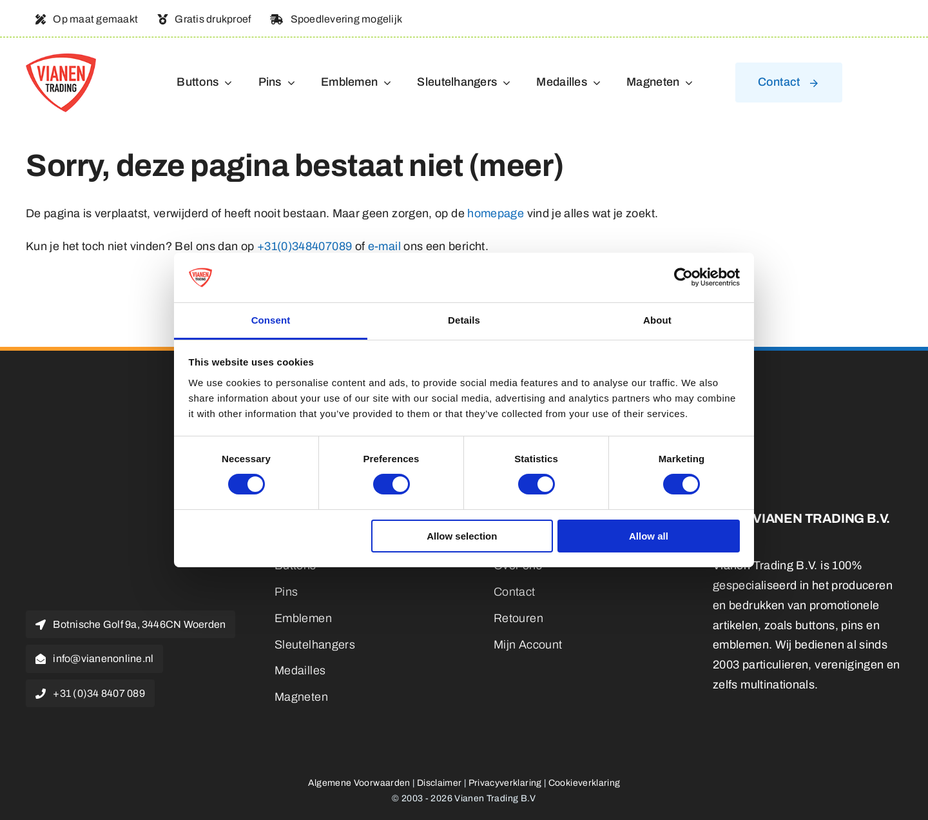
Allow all (648, 536)
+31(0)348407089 (304, 246)
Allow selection (462, 536)
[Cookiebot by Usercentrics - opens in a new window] (683, 277)
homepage (495, 213)
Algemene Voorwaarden (359, 783)
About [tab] (657, 320)
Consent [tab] (271, 320)
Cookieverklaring (584, 783)
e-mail (384, 246)
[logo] (61, 59)
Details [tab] (464, 320)
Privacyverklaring (505, 783)
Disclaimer (439, 783)
